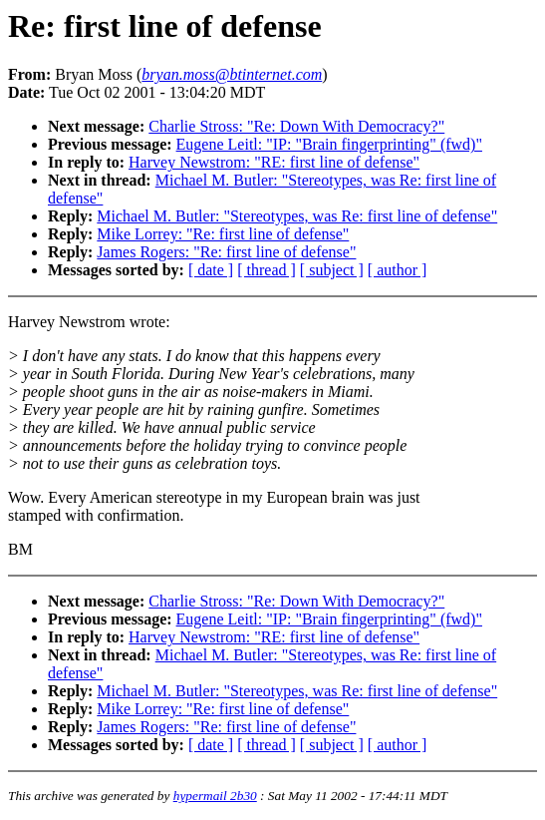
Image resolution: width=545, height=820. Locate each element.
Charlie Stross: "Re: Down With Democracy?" (296, 126)
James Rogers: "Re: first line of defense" (226, 251)
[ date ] (210, 269)
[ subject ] (332, 269)
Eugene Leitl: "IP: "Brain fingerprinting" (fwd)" (329, 144)
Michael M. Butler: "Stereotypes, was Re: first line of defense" (297, 215)
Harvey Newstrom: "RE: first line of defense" (274, 162)
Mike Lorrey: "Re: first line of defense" (223, 233)
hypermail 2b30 (215, 795)
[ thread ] (266, 269)
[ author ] (397, 269)
